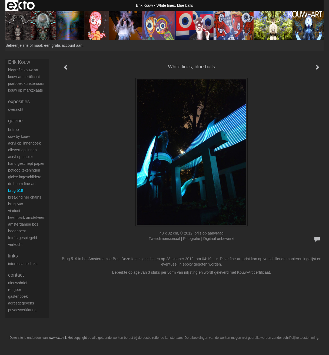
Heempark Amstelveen (26, 217)
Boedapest (17, 231)
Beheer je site (17, 45)
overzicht (15, 109)
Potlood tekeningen (24, 170)
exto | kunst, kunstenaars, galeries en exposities (20, 5)
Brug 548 (15, 204)
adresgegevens (21, 303)
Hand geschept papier (26, 163)
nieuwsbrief (17, 283)
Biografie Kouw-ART (23, 70)
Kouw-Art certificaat (24, 77)
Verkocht (15, 244)
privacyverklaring (22, 310)
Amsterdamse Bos (23, 224)
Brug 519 (15, 190)
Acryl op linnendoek (24, 143)
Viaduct (14, 211)
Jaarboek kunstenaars (26, 83)
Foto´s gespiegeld (22, 238)
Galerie (15, 120)
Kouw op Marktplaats (25, 90)
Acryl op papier (20, 157)
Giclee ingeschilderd (24, 177)
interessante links (22, 264)
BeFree (13, 130)
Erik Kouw (144, 5)
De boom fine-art (22, 184)
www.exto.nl (57, 338)
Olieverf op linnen (22, 150)
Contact (16, 275)
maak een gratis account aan (58, 45)
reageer (14, 289)
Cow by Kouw (19, 136)
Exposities (19, 101)
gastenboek (18, 296)
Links (13, 256)
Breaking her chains (24, 197)
